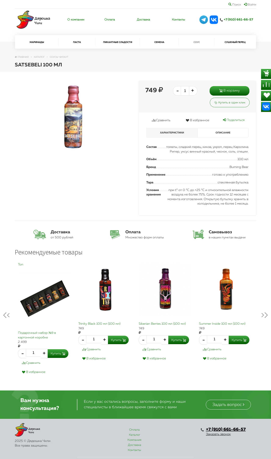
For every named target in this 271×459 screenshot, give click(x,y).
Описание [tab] (223, 133)
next (261, 315)
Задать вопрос (228, 404)
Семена (159, 42)
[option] (45, 322)
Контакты (178, 19)
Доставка (143, 19)
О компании (75, 19)
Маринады (37, 42)
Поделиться (234, 120)
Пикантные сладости (117, 42)
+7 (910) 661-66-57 (238, 19)
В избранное (197, 120)
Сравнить (161, 120)
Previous (10, 315)
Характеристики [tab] (172, 133)
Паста (77, 42)
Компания (132, 429)
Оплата (109, 19)
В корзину (229, 90)
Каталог (108, 429)
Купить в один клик (229, 102)
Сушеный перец (235, 42)
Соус (197, 42)
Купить (58, 353)
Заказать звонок (218, 434)
